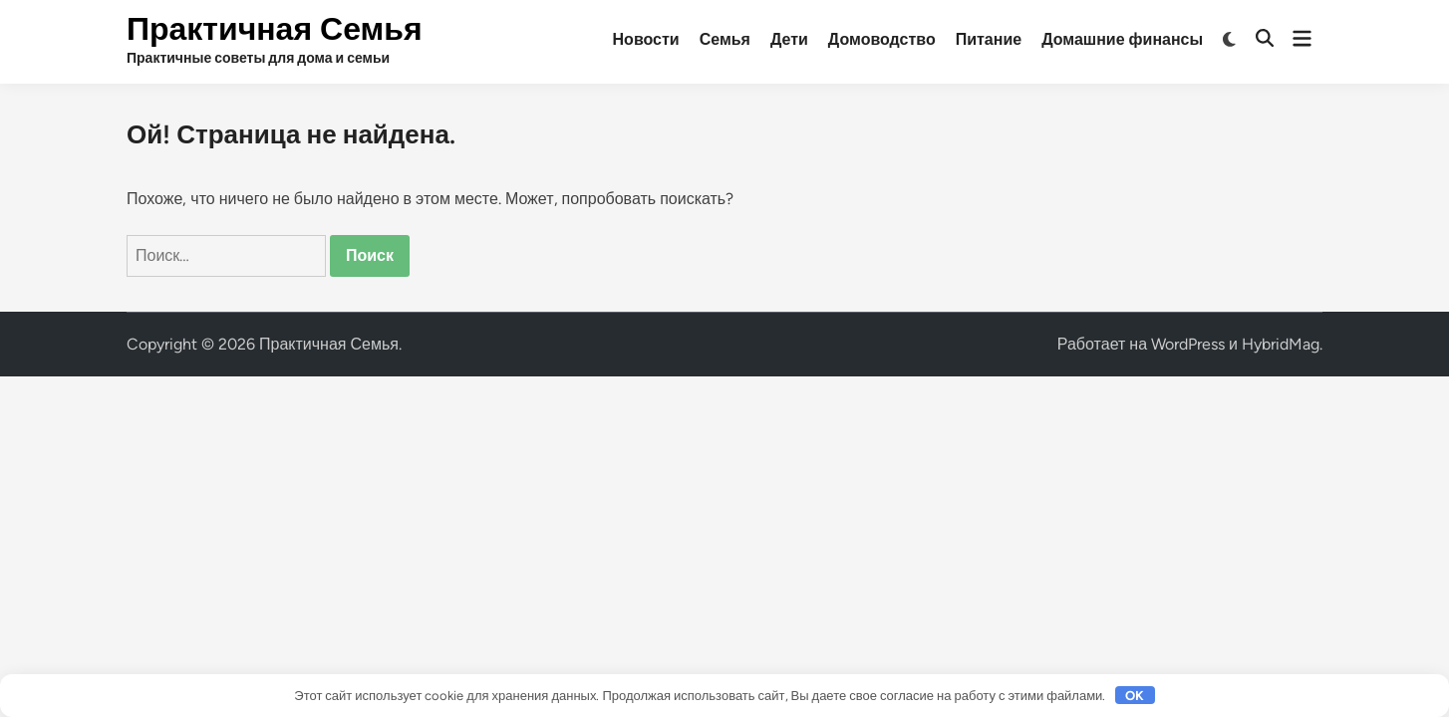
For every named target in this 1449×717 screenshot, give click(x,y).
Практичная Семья (275, 29)
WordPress (1188, 344)
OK (1134, 695)
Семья (725, 39)
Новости (646, 39)
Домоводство (882, 39)
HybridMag (1280, 344)
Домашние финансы (1122, 39)
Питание (988, 39)
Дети (789, 39)
